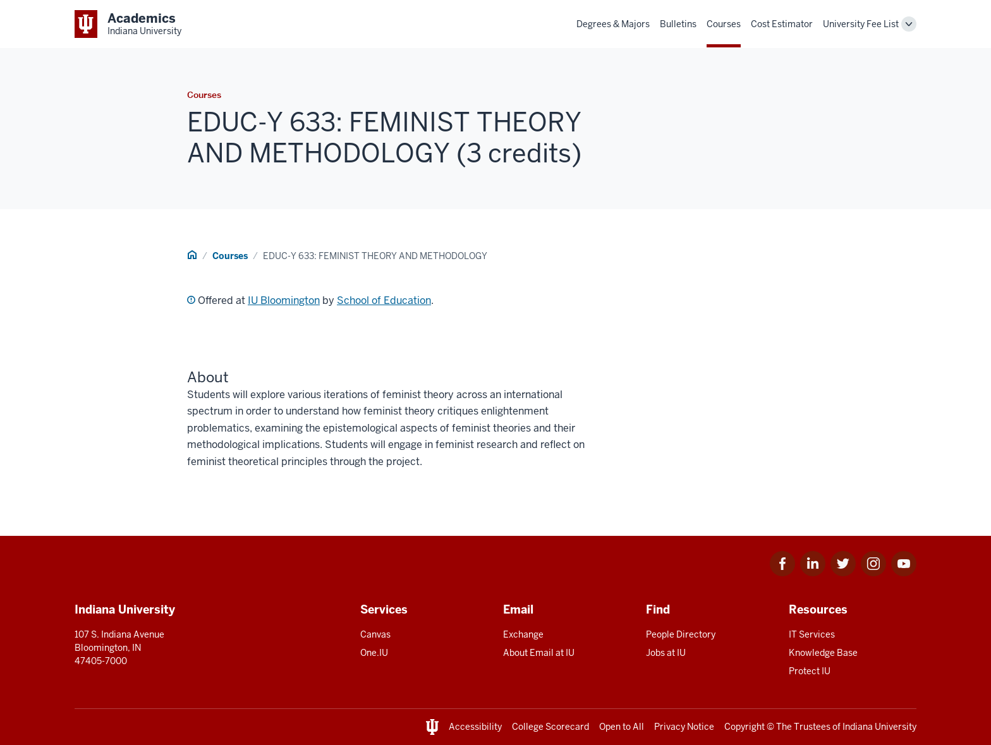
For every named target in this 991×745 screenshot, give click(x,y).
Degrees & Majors (613, 24)
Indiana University (879, 726)
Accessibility (475, 726)
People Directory (680, 634)
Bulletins (678, 24)
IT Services (812, 634)
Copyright (744, 726)
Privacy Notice (684, 726)
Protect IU (809, 671)
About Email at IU (539, 652)
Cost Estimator (782, 24)
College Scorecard (550, 726)
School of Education (384, 300)
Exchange (523, 634)
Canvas (375, 634)
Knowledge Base (823, 652)
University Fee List (861, 24)
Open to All (621, 726)
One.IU (374, 652)
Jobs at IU (666, 652)
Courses (724, 24)
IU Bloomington (284, 300)
